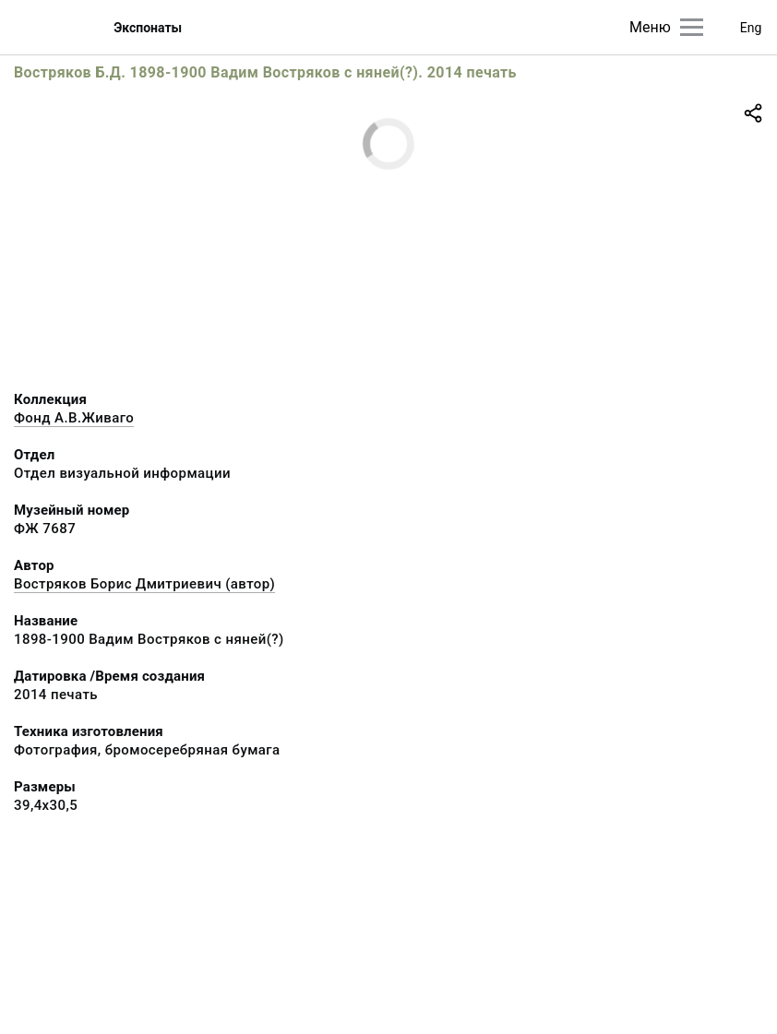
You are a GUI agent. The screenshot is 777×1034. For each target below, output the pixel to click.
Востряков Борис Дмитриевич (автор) (144, 584)
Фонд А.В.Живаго (74, 418)
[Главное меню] (691, 27)
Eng (751, 27)
